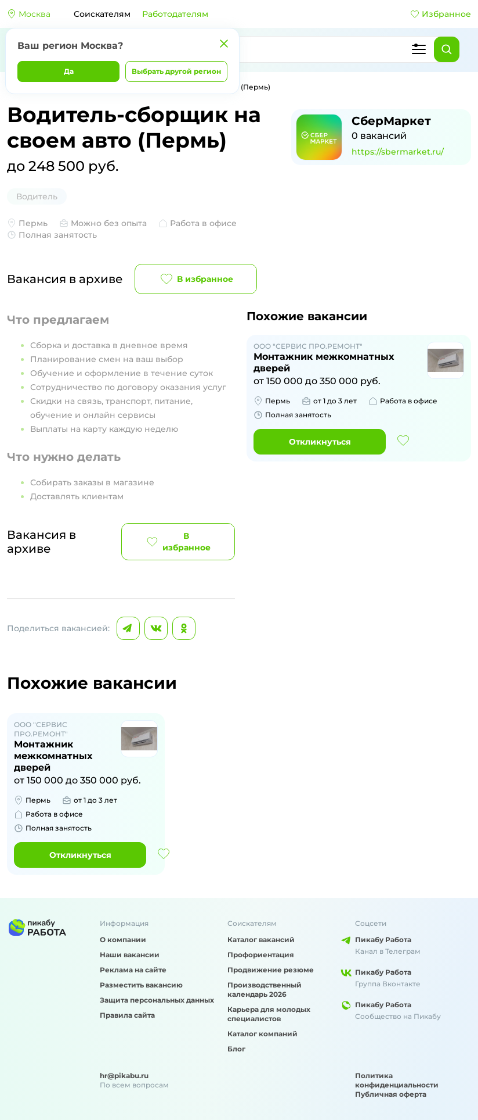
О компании (123, 939)
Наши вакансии (130, 954)
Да (69, 71)
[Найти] (446, 49)
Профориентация (260, 954)
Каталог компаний (262, 1033)
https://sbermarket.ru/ (398, 151)
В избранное (195, 279)
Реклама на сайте (133, 969)
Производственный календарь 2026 (264, 990)
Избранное (440, 14)
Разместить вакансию (141, 985)
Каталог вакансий (261, 939)
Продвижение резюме (270, 969)
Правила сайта (127, 1015)
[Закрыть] (224, 43)
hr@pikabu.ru (124, 1075)
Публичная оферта (390, 1094)
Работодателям (175, 14)
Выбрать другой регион (176, 71)
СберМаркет (391, 121)
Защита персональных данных (157, 1000)
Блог (236, 1048)
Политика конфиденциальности (397, 1080)
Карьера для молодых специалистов (268, 1014)
